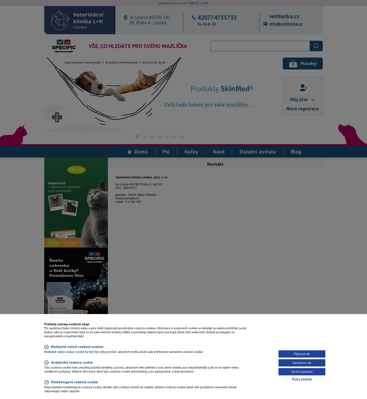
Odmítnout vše (301, 363)
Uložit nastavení (301, 372)
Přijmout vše (302, 354)
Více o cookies (302, 379)
